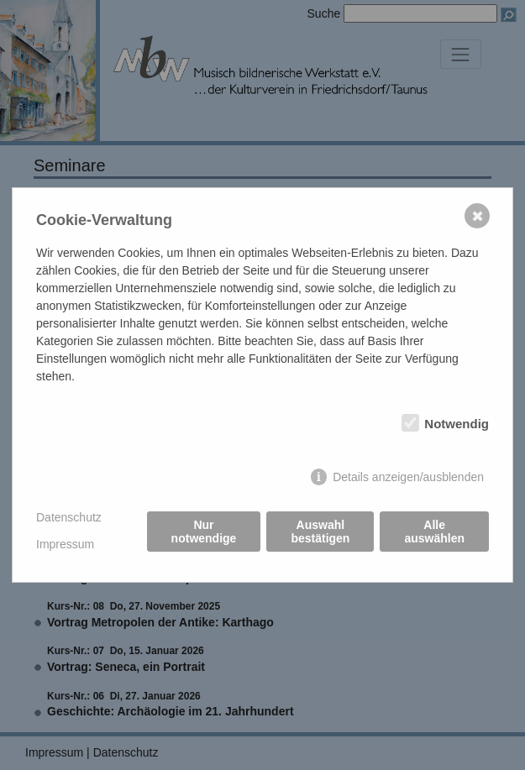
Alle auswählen (434, 531)
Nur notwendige (204, 531)
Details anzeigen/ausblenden (408, 477)
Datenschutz (69, 517)
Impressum (65, 544)
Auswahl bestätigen (320, 531)
